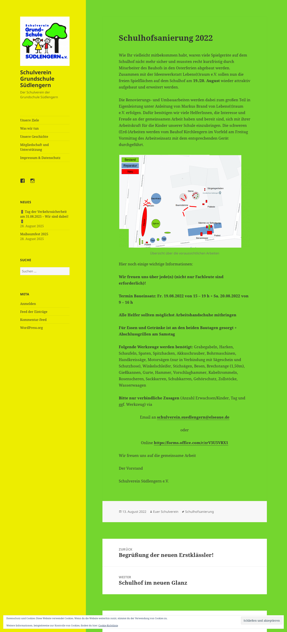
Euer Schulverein (165, 511)
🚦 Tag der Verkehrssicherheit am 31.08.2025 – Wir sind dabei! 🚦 (44, 216)
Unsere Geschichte (34, 136)
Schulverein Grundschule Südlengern (37, 78)
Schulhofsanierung (199, 511)
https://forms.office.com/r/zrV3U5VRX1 (191, 442)
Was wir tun (29, 128)
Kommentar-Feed (33, 319)
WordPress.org (31, 327)
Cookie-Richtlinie (108, 625)
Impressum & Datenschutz (40, 158)
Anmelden (28, 304)
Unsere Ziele (29, 120)
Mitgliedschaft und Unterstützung (34, 147)
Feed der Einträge (33, 312)
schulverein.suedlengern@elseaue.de (193, 417)
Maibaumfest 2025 (34, 234)
